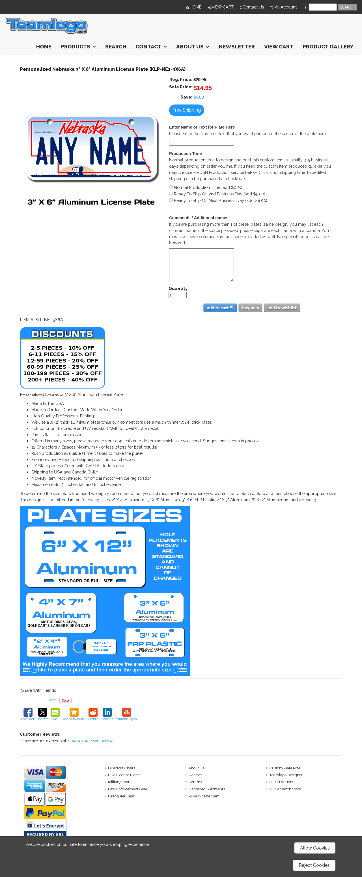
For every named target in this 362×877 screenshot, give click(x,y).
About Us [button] (192, 46)
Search (115, 46)
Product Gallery (328, 46)
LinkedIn (107, 714)
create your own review (90, 740)
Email (55, 714)
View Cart (278, 46)
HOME (195, 7)
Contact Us (253, 7)
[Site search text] (323, 7)
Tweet (52, 700)
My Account (285, 7)
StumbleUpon (126, 714)
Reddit (93, 714)
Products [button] (78, 46)
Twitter (43, 714)
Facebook (28, 714)
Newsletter (237, 46)
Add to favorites (74, 714)
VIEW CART (223, 7)
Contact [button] (151, 46)
